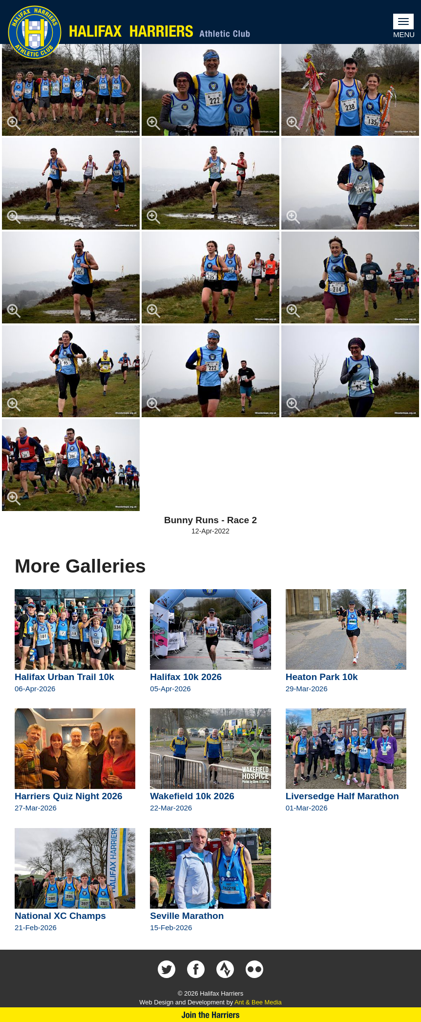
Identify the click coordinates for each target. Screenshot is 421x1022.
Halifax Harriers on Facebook (196, 969)
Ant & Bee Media (258, 1002)
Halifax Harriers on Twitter (166, 969)
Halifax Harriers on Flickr (254, 969)
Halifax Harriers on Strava (225, 969)
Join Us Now (210, 1014)
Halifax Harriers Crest (34, 32)
